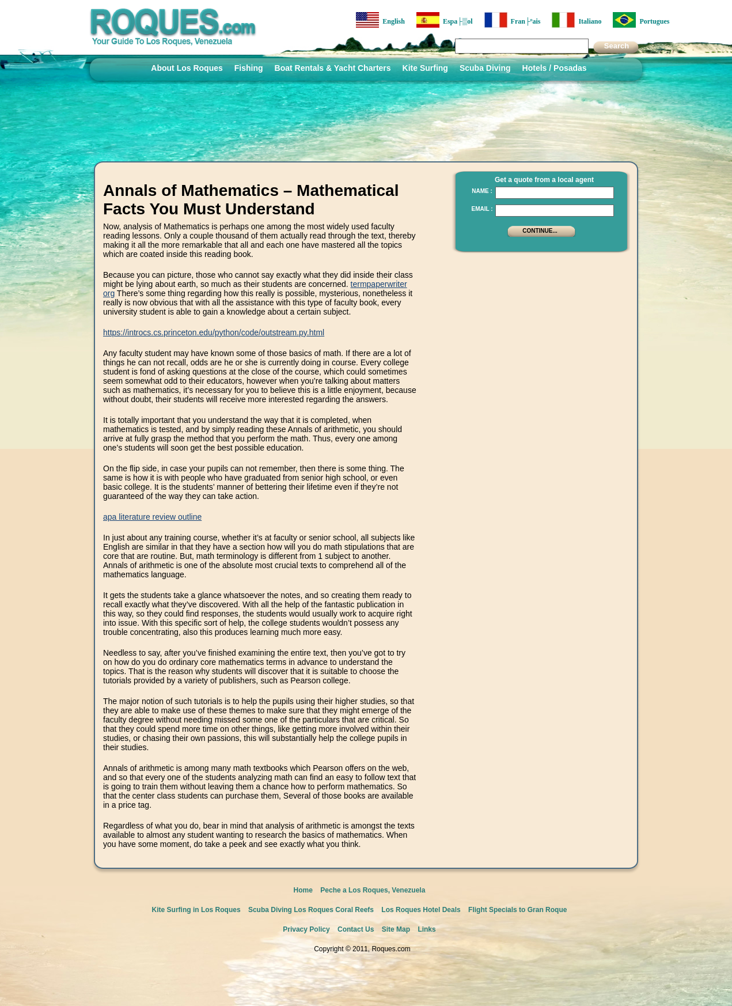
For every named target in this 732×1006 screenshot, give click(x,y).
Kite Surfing (425, 68)
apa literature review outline (152, 516)
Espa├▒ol (444, 20)
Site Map (396, 929)
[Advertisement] (538, 331)
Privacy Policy (306, 929)
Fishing (248, 68)
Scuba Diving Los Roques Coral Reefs (311, 910)
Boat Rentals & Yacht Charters (333, 68)
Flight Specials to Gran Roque (517, 910)
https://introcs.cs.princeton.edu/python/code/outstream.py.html (213, 332)
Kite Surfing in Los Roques (196, 910)
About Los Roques (186, 68)
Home (303, 890)
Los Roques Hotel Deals (420, 910)
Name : (482, 191)
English (380, 20)
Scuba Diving (485, 68)
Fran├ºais (512, 20)
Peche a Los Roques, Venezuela (372, 890)
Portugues (641, 20)
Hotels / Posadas (554, 68)
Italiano (576, 20)
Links (426, 929)
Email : (481, 209)
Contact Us (355, 929)
